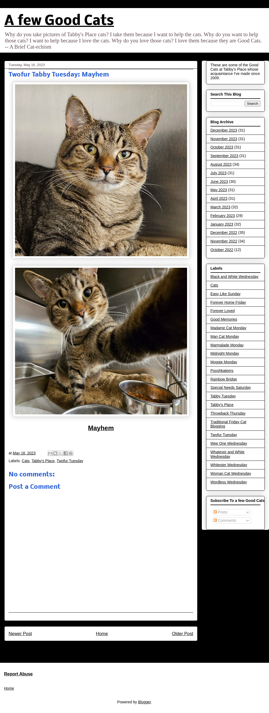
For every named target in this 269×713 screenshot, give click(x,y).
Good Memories (223, 319)
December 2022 (223, 232)
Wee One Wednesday (228, 443)
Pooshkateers (222, 370)
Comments (225, 520)
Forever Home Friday (228, 302)
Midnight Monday (224, 353)
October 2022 (221, 250)
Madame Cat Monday (228, 328)
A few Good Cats (59, 21)
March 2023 (220, 207)
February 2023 (222, 215)
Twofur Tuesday (70, 461)
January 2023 (221, 224)
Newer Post (20, 633)
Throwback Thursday (227, 413)
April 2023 (218, 198)
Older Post (182, 633)
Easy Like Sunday (225, 294)
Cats (26, 461)
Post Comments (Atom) (112, 648)
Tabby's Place (43, 461)
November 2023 (223, 139)
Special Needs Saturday (230, 387)
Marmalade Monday (227, 345)
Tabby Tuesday (223, 396)
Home (102, 633)
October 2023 (221, 147)
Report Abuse (18, 673)
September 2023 (224, 156)
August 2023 (221, 164)
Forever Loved (222, 311)
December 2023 (223, 130)
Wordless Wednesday (228, 482)
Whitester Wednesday (228, 465)
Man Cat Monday (224, 336)
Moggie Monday (223, 362)
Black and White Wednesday (234, 276)
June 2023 (219, 181)
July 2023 (218, 173)
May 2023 (218, 190)
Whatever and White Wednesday (227, 454)
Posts (220, 512)
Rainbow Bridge (223, 379)
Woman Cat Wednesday (230, 473)
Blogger (144, 702)
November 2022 (223, 241)
